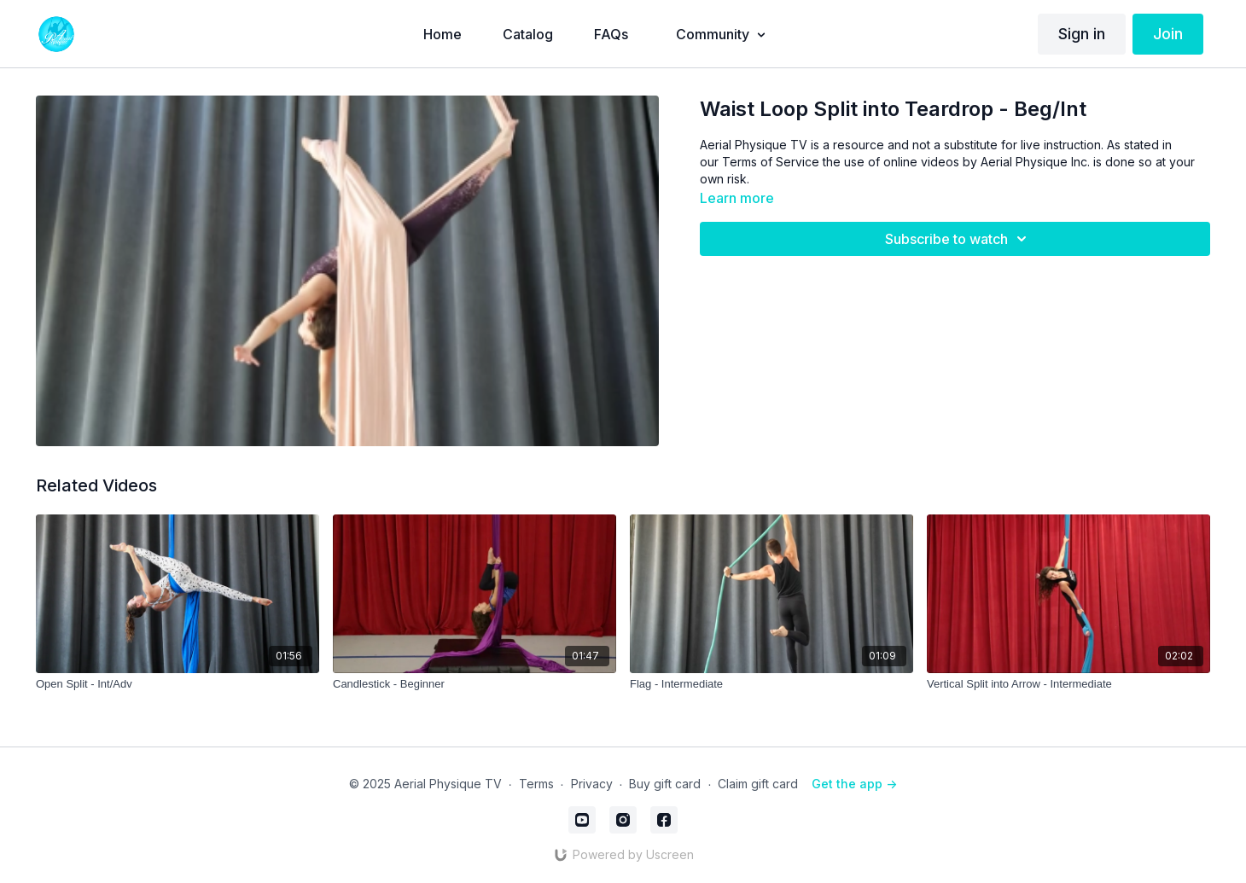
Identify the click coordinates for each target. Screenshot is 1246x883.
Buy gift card (665, 783)
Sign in (1081, 34)
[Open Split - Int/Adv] (177, 684)
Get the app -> (854, 783)
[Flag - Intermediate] (771, 684)
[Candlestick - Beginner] (474, 684)
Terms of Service (770, 161)
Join (1168, 34)
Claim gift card (758, 783)
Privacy (592, 783)
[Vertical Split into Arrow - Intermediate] (1068, 684)
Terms (536, 783)
